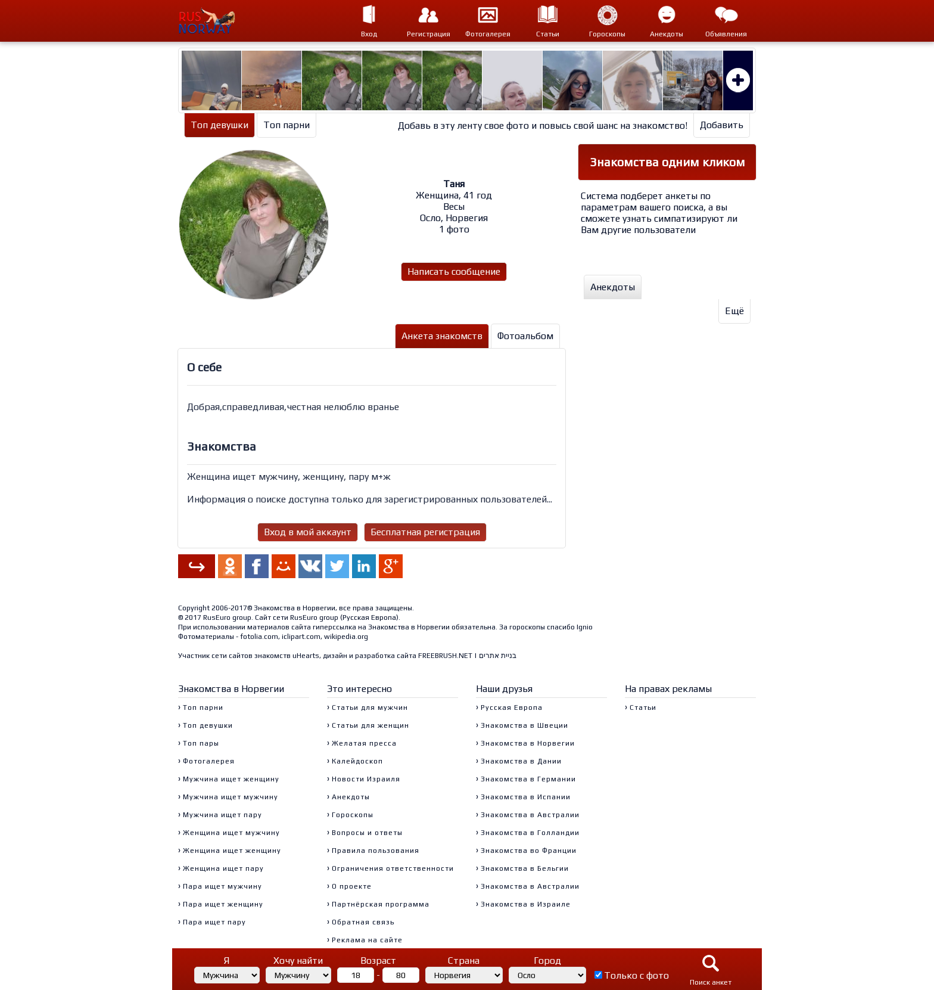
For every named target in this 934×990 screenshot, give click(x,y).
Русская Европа (369, 617)
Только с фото (636, 975)
